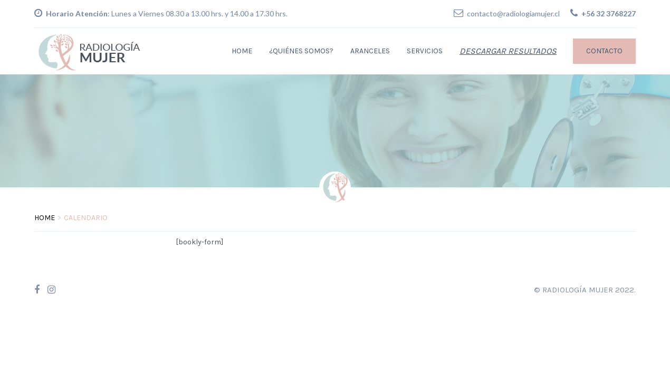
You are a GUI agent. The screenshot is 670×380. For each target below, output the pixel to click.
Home (242, 50)
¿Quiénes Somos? (301, 50)
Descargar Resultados (508, 51)
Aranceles (370, 50)
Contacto (604, 50)
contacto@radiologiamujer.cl (513, 13)
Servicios (425, 50)
